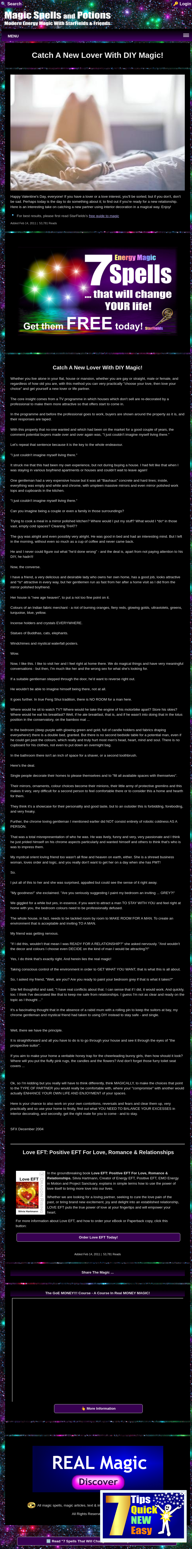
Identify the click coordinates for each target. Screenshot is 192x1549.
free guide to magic (104, 216)
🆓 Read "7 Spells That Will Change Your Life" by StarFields (96, 1541)
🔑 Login (182, 4)
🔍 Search (11, 4)
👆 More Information (98, 1408)
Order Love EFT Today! (98, 1237)
